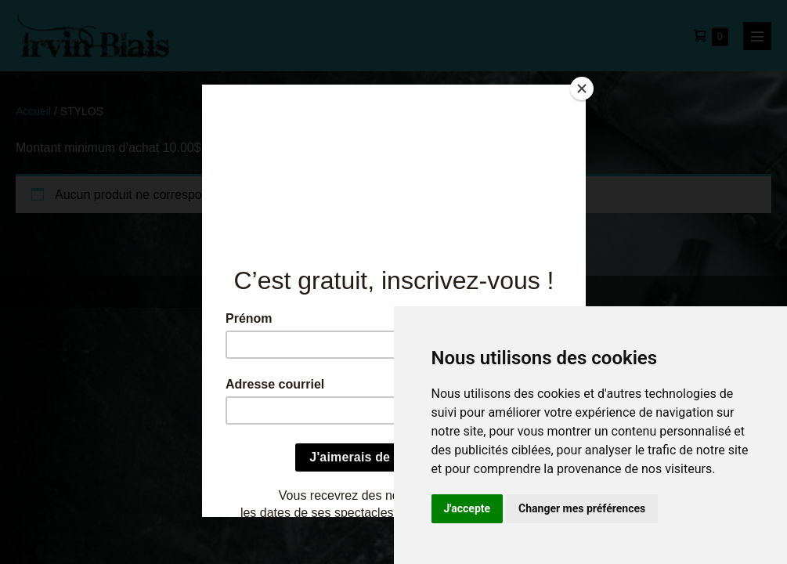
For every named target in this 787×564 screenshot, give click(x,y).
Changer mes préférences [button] (581, 508)
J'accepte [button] (467, 508)
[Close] (582, 88)
